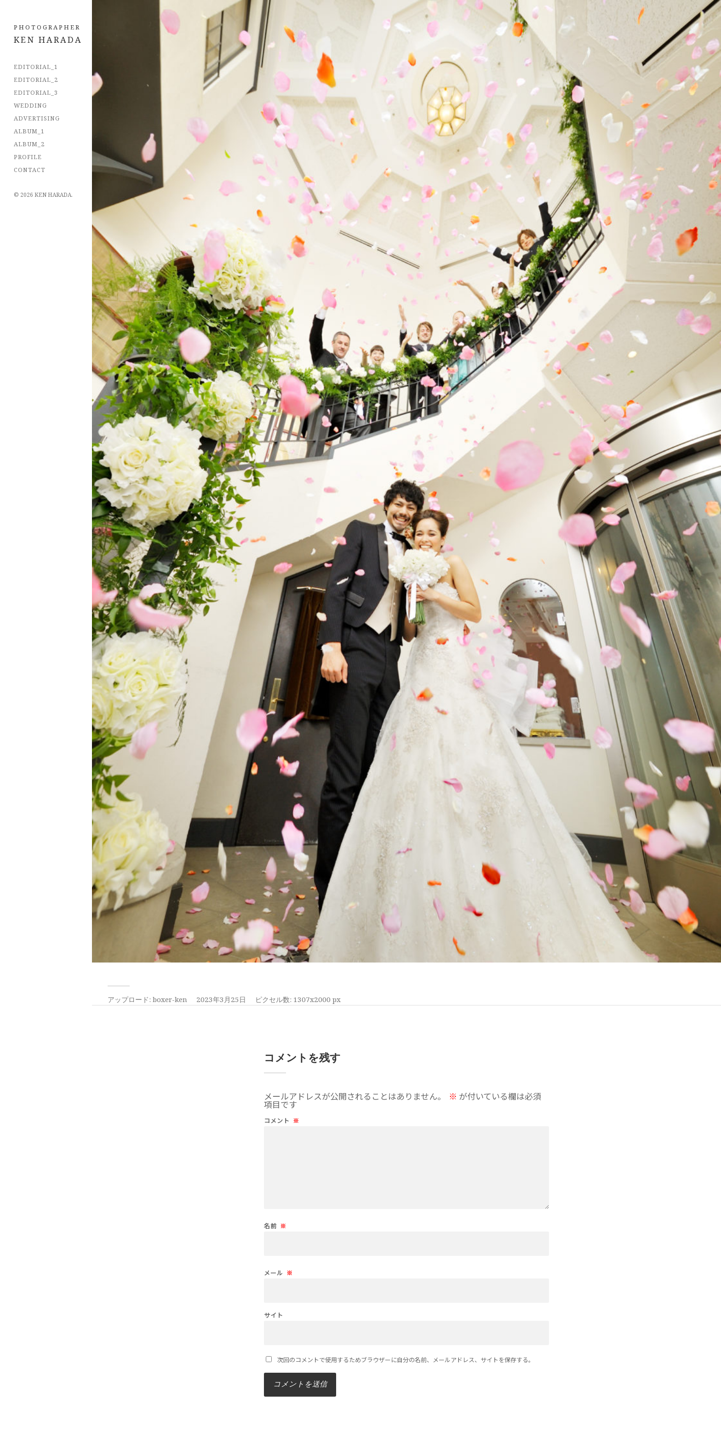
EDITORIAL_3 (36, 92)
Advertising (37, 118)
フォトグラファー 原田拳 (53, 38)
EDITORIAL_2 (36, 79)
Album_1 (29, 131)
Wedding (30, 105)
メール (278, 1273)
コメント (281, 1120)
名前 (275, 1226)
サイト (273, 1315)
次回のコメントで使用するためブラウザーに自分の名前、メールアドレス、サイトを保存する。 (405, 1359)
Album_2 (29, 144)
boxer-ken (170, 999)
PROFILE (28, 157)
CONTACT (30, 170)
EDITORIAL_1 (36, 67)
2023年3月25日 (221, 999)
